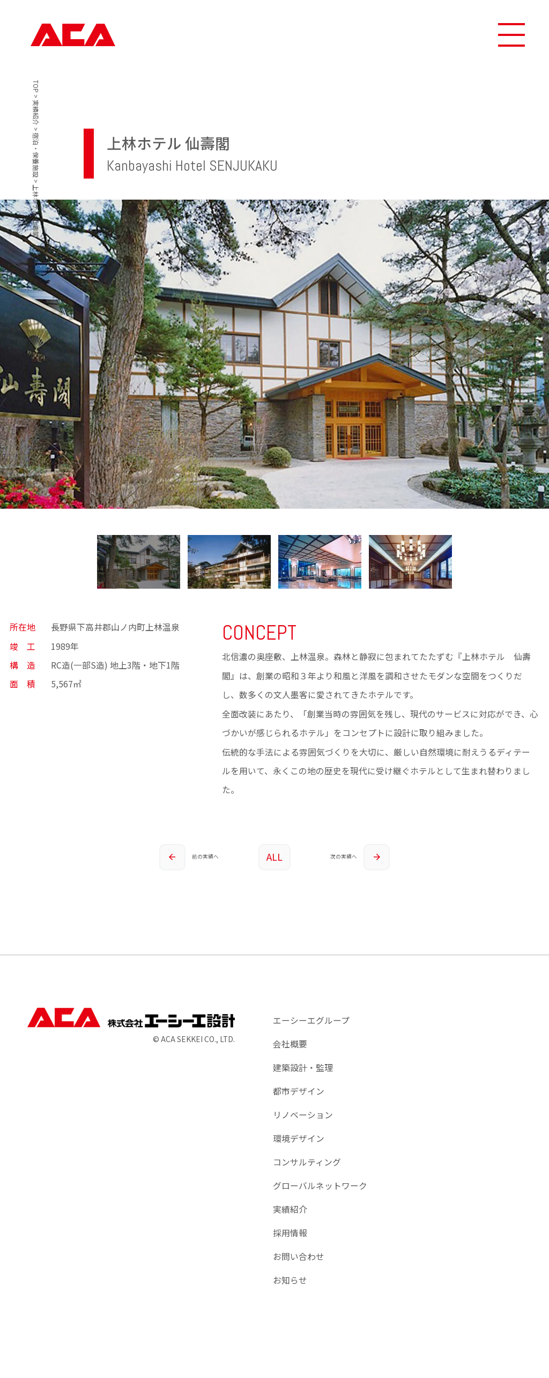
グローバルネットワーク (320, 1197)
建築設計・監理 (303, 1079)
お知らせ (290, 1292)
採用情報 (290, 1244)
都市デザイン (298, 1103)
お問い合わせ (298, 1268)
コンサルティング (307, 1174)
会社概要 (290, 1056)
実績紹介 (290, 1221)
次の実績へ (360, 862)
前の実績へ (184, 862)
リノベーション (303, 1126)
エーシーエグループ (311, 1032)
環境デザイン (298, 1150)
